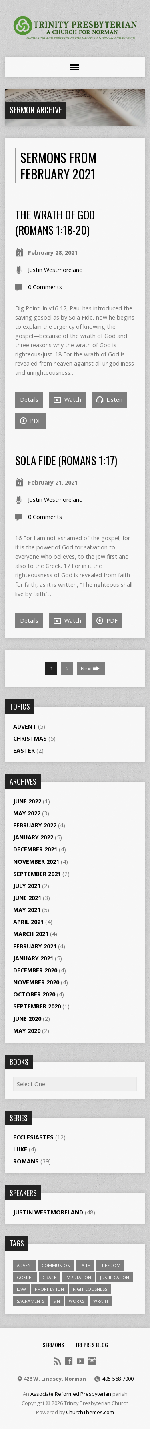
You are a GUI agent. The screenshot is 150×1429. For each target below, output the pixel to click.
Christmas (30, 738)
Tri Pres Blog (91, 1344)
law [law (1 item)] (21, 1289)
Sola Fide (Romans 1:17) (66, 460)
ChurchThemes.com (90, 1412)
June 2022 (27, 801)
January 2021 (33, 958)
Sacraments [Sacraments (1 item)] (30, 1301)
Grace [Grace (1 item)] (49, 1277)
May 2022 (26, 813)
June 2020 (27, 1018)
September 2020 (37, 1006)
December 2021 (35, 849)
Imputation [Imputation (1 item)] (78, 1277)
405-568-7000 (118, 1378)
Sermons (53, 1344)
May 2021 (26, 910)
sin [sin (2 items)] (56, 1301)
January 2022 (33, 837)
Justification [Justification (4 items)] (114, 1277)
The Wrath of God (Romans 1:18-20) (55, 222)
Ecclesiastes (33, 1137)
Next (90, 668)
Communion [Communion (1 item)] (56, 1265)
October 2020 (34, 994)
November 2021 (36, 861)
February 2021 (34, 946)
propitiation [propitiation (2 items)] (49, 1289)
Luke (20, 1149)
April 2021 (28, 922)
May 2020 (26, 1031)
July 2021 (26, 886)
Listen (109, 399)
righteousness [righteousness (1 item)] (90, 1289)
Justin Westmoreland (55, 270)
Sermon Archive (36, 110)
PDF (30, 421)
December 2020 (35, 970)
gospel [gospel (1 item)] (25, 1277)
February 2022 (34, 825)
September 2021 (37, 874)
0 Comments (45, 287)
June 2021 (27, 898)
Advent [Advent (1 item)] (25, 1265)
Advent (24, 726)
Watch (67, 400)
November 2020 (36, 982)
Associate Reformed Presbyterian (70, 1393)
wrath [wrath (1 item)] (100, 1301)
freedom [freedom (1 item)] (110, 1265)
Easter (24, 750)
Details (29, 399)
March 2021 (30, 934)
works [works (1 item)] (76, 1301)
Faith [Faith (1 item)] (85, 1265)
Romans (26, 1161)
